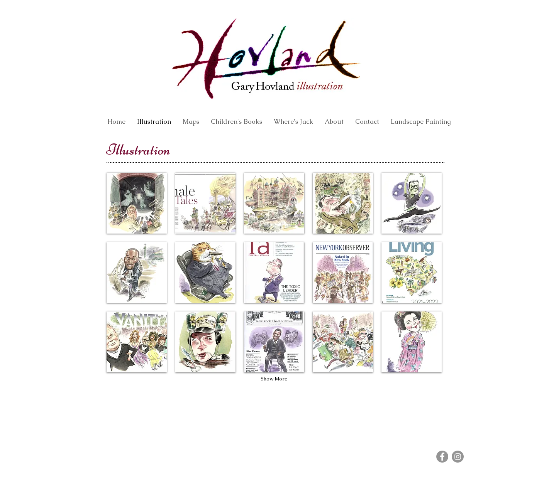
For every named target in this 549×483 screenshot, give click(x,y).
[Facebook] (442, 457)
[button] (137, 203)
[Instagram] (458, 457)
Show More (274, 378)
